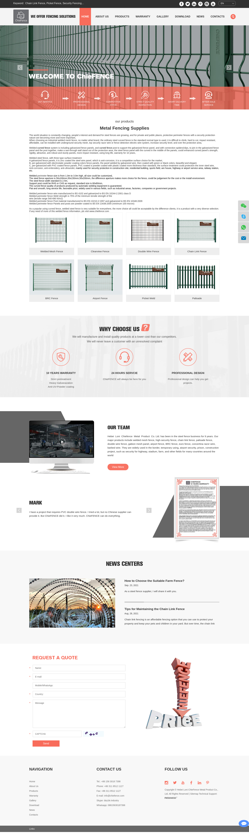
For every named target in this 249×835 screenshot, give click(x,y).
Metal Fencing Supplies (124, 128)
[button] (20, 67)
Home (85, 16)
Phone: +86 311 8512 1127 (110, 789)
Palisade (197, 298)
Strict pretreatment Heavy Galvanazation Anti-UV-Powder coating (60, 386)
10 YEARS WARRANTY (61, 376)
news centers (124, 566)
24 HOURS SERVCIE (124, 376)
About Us (102, 16)
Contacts (218, 16)
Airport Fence (100, 298)
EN (222, 3)
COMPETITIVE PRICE (113, 103)
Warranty (143, 16)
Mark (36, 506)
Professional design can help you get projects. (188, 384)
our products (124, 121)
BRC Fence (51, 298)
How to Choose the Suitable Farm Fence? (155, 584)
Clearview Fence (100, 251)
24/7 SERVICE (45, 102)
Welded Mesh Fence (51, 251)
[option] (124, 67)
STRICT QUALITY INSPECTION (145, 103)
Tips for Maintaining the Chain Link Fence (155, 612)
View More (118, 471)
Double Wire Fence (148, 251)
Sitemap (194, 797)
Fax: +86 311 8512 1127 (109, 794)
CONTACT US (109, 772)
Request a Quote (56, 660)
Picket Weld (148, 298)
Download (182, 16)
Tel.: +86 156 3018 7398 (109, 784)
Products (122, 16)
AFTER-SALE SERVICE (208, 103)
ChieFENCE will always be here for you (124, 382)
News (200, 16)
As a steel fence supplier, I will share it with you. (151, 594)
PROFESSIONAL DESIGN (81, 103)
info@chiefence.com (114, 798)
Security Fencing (72, 3)
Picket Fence (54, 3)
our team (119, 430)
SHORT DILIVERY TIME (177, 103)
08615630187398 (116, 808)
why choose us (124, 329)
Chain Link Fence (35, 3)
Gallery (163, 16)
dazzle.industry (111, 803)
